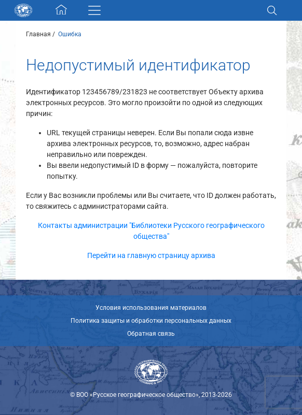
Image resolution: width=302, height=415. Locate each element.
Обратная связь (151, 333)
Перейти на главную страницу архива (151, 255)
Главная (38, 34)
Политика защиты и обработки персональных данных (151, 320)
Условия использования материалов (151, 307)
